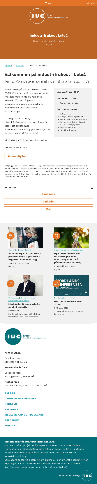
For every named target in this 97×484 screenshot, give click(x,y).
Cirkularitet (13, 298)
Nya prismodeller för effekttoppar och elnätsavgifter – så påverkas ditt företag (71, 237)
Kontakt (11, 425)
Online (28, 250)
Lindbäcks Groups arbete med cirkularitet (25, 285)
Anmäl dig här (17, 156)
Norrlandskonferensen (18, 301)
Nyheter (11, 403)
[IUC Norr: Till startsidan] (49, 16)
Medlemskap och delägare (24, 414)
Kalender (20, 66)
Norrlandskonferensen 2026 (71, 285)
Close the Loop (15, 250)
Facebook (48, 194)
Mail (48, 209)
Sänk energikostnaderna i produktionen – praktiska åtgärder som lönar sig (25, 237)
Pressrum (12, 420)
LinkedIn (48, 201)
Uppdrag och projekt (21, 398)
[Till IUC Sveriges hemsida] (75, 475)
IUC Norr (8, 66)
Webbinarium (77, 250)
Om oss (10, 392)
